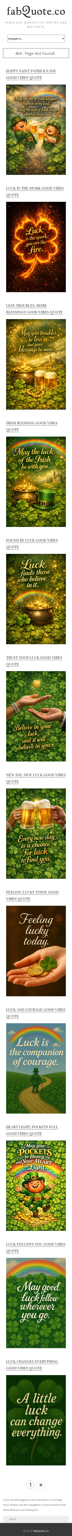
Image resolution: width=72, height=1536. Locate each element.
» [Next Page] (40, 1484)
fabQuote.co (41, 1531)
